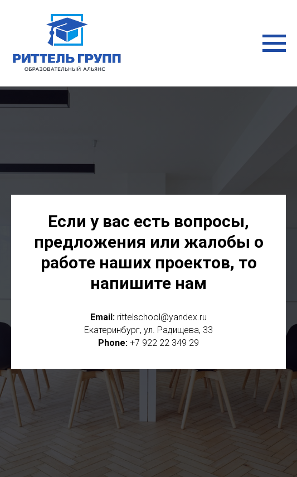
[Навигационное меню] (274, 43)
